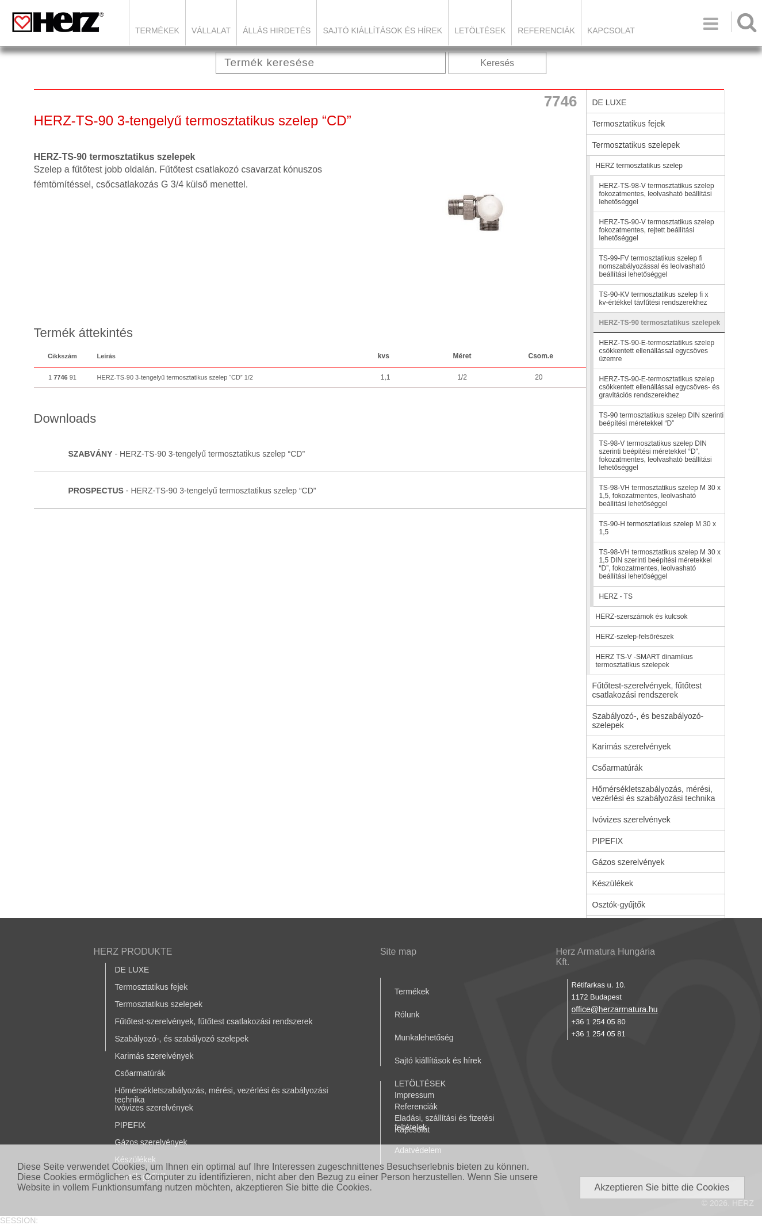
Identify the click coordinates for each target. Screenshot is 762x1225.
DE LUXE (609, 102)
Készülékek (613, 883)
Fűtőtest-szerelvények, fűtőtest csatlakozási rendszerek (647, 690)
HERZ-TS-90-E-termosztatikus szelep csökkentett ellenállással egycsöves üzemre (657, 351)
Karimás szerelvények (631, 746)
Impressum (414, 1095)
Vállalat (211, 30)
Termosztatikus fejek (628, 123)
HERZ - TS (616, 596)
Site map (398, 951)
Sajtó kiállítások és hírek (382, 30)
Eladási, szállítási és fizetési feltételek (445, 1122)
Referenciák (546, 30)
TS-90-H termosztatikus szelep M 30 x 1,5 (657, 528)
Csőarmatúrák (617, 767)
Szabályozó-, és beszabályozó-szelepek (648, 720)
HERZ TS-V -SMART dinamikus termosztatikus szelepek (644, 661)
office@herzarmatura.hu (614, 1009)
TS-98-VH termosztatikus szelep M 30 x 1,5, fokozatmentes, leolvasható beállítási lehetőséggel (660, 496)
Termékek (157, 30)
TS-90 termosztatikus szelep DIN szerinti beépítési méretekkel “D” (661, 419)
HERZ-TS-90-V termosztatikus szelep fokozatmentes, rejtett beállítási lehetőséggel (656, 230)
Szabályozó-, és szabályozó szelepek (182, 1038)
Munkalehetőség (424, 1037)
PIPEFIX (607, 840)
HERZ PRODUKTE (133, 951)
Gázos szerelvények (628, 862)
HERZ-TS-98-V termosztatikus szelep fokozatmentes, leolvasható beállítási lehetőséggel (656, 194)
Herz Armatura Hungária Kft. (605, 957)
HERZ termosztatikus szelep (639, 166)
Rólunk (407, 1014)
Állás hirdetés (277, 30)
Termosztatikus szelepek (636, 145)
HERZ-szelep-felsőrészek (635, 637)
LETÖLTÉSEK (480, 30)
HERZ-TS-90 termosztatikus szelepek (660, 323)
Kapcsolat (611, 30)
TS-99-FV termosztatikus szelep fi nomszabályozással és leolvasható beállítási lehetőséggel (652, 266)
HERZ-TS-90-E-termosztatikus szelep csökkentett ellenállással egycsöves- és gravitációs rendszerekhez (659, 387)
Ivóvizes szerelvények (631, 819)
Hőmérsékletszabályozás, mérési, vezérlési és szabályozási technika (653, 793)
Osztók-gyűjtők (619, 904)
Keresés (497, 63)
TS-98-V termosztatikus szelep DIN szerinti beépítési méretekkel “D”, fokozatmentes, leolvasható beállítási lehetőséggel (655, 455)
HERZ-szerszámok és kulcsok (642, 616)
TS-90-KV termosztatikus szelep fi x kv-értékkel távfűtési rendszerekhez (654, 298)
